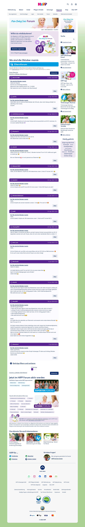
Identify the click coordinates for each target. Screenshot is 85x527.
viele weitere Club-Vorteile (35, 420)
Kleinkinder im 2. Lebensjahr (32, 409)
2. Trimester (12, 401)
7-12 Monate (20, 409)
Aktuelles (55, 14)
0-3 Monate (22, 406)
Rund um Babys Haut (14, 385)
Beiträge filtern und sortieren (24, 363)
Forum (48, 14)
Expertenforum (15, 69)
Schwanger (66, 144)
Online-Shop (68, 156)
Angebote (45, 484)
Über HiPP (51, 484)
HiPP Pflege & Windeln (34, 482)
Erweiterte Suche (66, 42)
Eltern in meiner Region (26, 412)
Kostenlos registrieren (18, 49)
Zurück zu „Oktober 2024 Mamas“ (18, 74)
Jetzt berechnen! (66, 111)
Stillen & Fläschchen (14, 403)
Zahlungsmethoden (66, 489)
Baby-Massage (68, 150)
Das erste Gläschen (25, 403)
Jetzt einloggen (24, 53)
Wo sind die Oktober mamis (18, 81)
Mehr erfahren (66, 89)
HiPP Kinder (66, 482)
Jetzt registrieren (49, 29)
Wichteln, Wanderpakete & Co (47, 412)
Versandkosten (47, 489)
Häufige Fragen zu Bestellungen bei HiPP (28, 492)
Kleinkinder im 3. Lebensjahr (47, 409)
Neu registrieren (13, 14)
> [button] (35, 369)
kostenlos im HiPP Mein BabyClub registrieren (37, 418)
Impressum (57, 492)
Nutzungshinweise (31, 489)
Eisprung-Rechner (68, 143)
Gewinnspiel (68, 154)
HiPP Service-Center (57, 458)
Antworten (54, 73)
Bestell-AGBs (56, 489)
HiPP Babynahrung (57, 482)
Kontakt (64, 492)
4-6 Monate (12, 409)
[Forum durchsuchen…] (68, 39)
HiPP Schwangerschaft (21, 482)
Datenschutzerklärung (19, 489)
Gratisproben (68, 146)
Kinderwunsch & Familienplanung (17, 398)
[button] (68, 4)
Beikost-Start (13, 382)
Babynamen (28, 401)
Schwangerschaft (25, 385)
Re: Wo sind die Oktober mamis (19, 100)
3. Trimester (20, 401)
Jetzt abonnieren (66, 67)
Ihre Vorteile (40, 14)
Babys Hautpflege (14, 406)
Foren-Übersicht (13, 72)
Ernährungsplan (68, 148)
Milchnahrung (21, 382)
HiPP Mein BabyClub (35, 484)
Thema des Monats (14, 412)
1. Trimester (30, 398)
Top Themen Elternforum (46, 492)
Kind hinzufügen (24, 14)
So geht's (56, 29)
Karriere (40, 489)
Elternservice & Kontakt (66, 14)
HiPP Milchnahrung (45, 482)
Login (32, 14)
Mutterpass (71, 152)
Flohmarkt (36, 412)
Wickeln (71, 144)
